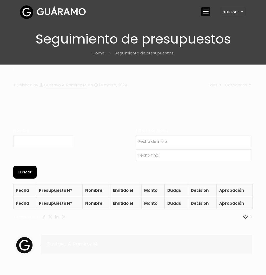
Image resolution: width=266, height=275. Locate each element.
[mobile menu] (205, 11)
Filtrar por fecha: (152, 130)
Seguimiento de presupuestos (144, 53)
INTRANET (233, 11)
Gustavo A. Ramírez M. (65, 85)
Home (98, 53)
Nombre (21, 130)
